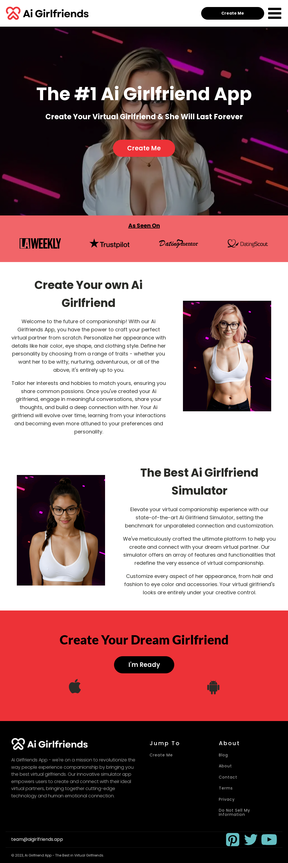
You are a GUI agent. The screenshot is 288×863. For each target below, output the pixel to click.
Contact (228, 777)
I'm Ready (144, 664)
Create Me (232, 13)
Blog (223, 755)
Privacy (227, 799)
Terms (226, 788)
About (225, 766)
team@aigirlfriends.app (37, 839)
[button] (232, 839)
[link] (232, 839)
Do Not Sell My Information (234, 812)
